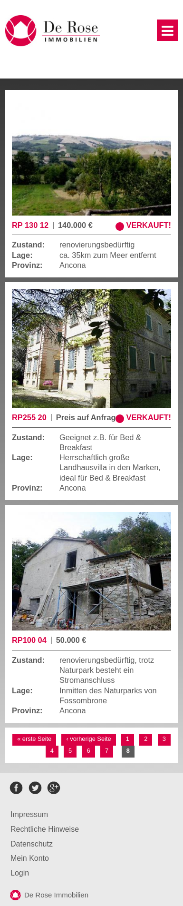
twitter (35, 788)
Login (19, 873)
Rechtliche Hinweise (44, 829)
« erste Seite (34, 738)
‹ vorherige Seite (88, 738)
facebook (16, 788)
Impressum (29, 814)
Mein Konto (29, 858)
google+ (53, 788)
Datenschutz (31, 844)
